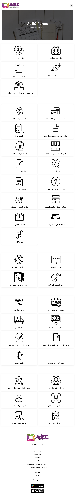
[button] (71, 5)
